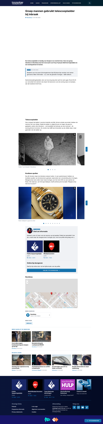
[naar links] (76, 301)
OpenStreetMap (70, 307)
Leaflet (64, 307)
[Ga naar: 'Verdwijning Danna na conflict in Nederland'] (41, 363)
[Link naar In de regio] (41, 406)
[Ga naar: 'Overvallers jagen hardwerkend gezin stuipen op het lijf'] (21, 340)
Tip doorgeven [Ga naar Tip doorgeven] (76, 3)
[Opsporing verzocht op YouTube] (82, 407)
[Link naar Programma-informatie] (21, 409)
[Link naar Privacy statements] (21, 412)
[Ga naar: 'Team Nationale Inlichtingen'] (51, 388)
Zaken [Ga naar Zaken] (38, 3)
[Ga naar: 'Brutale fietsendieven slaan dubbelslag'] (81, 363)
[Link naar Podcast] (21, 406)
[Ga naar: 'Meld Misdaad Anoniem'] (35, 387)
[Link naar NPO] (55, 420)
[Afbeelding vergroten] (74, 134)
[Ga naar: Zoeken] (89, 3)
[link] (38, 315)
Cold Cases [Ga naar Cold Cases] (66, 3)
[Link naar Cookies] (41, 412)
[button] (87, 149)
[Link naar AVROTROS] (47, 420)
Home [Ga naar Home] (32, 3)
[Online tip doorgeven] (51, 270)
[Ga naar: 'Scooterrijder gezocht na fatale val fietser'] (61, 363)
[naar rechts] (76, 303)
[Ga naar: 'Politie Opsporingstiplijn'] (35, 249)
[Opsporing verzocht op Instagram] (78, 407)
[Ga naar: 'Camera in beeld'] (84, 386)
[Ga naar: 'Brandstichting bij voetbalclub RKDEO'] (41, 340)
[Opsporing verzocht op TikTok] (87, 407)
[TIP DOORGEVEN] (92, 420)
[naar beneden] (76, 305)
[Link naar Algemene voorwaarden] (41, 409)
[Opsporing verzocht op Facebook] (74, 407)
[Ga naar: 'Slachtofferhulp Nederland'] (67, 387)
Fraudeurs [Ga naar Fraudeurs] (45, 3)
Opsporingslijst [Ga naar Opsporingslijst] (55, 3)
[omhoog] (76, 299)
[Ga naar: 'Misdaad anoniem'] (51, 249)
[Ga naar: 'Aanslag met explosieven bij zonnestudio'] (21, 363)
